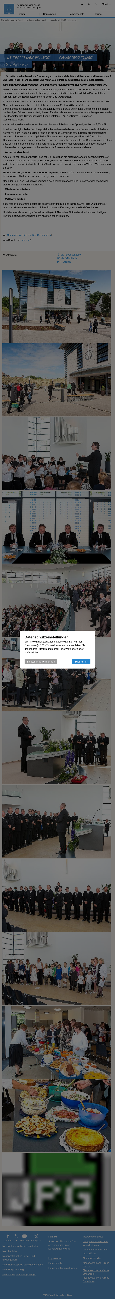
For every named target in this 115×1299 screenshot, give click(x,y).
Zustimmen (81, 661)
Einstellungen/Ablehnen (41, 661)
